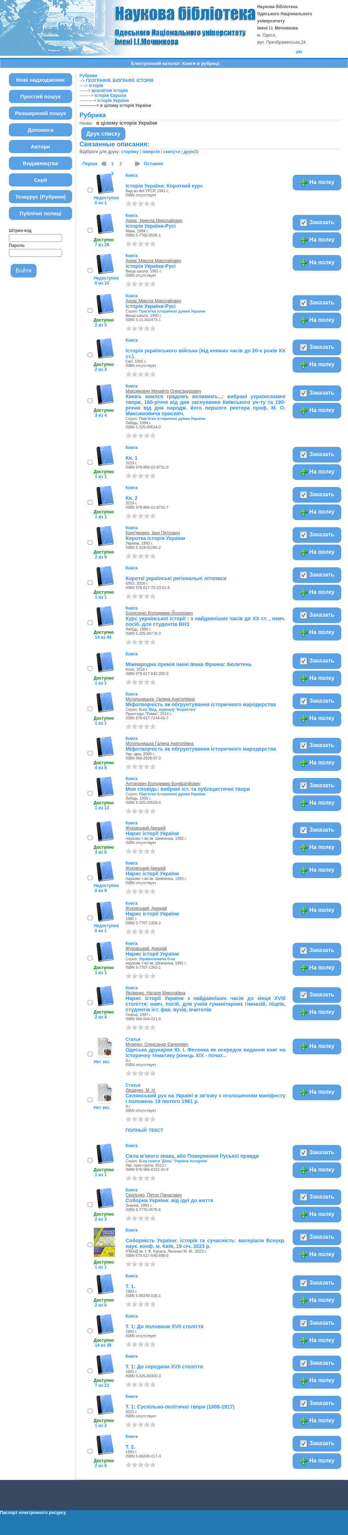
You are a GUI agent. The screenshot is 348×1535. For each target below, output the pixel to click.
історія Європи (110, 95)
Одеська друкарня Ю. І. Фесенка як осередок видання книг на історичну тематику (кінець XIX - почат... (206, 1052)
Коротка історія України (155, 538)
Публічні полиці (40, 213)
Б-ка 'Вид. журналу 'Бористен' (167, 709)
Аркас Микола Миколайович (153, 260)
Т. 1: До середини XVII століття (164, 1366)
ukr (299, 51)
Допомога (41, 130)
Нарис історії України (152, 833)
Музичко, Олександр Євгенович (157, 1044)
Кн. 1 (131, 458)
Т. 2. (130, 1447)
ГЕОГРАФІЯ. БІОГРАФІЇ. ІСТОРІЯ (119, 80)
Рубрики (88, 75)
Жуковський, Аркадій (146, 908)
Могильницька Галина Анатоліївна (160, 743)
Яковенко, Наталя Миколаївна (155, 992)
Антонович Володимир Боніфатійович (163, 783)
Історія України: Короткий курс (164, 186)
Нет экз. (102, 1061)
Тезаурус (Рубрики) (40, 197)
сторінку (130, 151)
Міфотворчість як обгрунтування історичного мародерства (201, 704)
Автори (40, 147)
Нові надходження (40, 80)
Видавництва (40, 163)
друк (188, 151)
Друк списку (103, 134)
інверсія (151, 151)
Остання (153, 163)
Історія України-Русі (151, 226)
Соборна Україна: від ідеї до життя (169, 1200)
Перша (90, 163)
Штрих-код (20, 230)
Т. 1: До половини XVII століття (164, 1326)
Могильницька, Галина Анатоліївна (160, 699)
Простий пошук (40, 96)
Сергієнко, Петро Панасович (154, 1195)
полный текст (144, 1129)
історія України (113, 100)
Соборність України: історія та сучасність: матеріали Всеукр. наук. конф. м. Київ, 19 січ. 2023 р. (206, 1243)
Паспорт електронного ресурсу (33, 1512)
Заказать (317, 222)
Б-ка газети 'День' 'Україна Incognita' (173, 1161)
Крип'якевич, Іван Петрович (153, 532)
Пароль (17, 245)
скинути (171, 151)
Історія (96, 85)
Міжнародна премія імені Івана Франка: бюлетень (189, 664)
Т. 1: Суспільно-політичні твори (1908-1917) (180, 1407)
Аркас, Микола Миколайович (154, 220)
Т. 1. (130, 1286)
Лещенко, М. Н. (141, 1090)
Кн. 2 (131, 498)
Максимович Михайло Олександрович (163, 391)
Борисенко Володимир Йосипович (159, 613)
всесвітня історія (110, 90)
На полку (317, 182)
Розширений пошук (40, 113)
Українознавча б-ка (157, 959)
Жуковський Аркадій (146, 828)
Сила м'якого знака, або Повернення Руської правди (192, 1156)
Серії (40, 180)
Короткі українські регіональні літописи (176, 578)
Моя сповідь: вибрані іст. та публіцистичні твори (188, 789)
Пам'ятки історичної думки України (172, 311)
